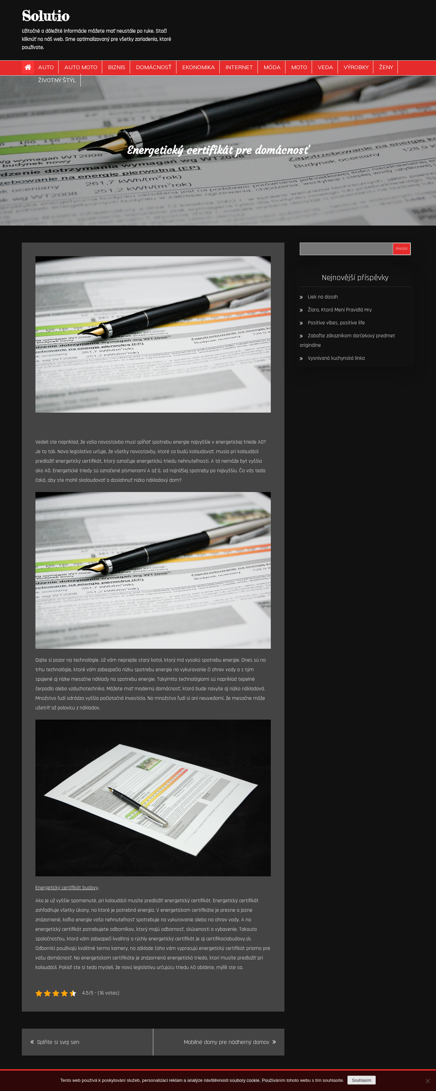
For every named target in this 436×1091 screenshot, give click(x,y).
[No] (427, 1080)
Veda (325, 67)
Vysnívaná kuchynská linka (336, 358)
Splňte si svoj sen (58, 1042)
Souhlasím (361, 1080)
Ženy (386, 67)
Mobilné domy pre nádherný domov (226, 1042)
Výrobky (356, 67)
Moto (299, 67)
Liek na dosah (323, 297)
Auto (46, 67)
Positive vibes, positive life (336, 322)
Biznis (116, 67)
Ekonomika (198, 67)
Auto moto (80, 67)
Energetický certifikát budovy (66, 887)
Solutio (45, 16)
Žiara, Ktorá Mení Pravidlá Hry (340, 309)
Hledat (402, 248)
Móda (272, 67)
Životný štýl (57, 80)
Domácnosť (154, 67)
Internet (239, 67)
